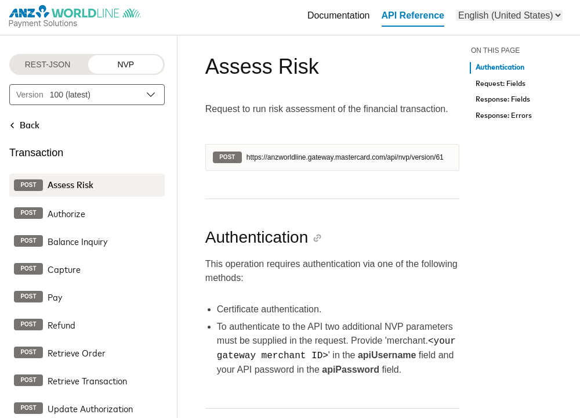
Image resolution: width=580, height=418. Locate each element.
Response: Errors (504, 116)
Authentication (500, 67)
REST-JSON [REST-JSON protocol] (48, 64)
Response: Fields (503, 99)
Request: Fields (500, 84)
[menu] (509, 15)
